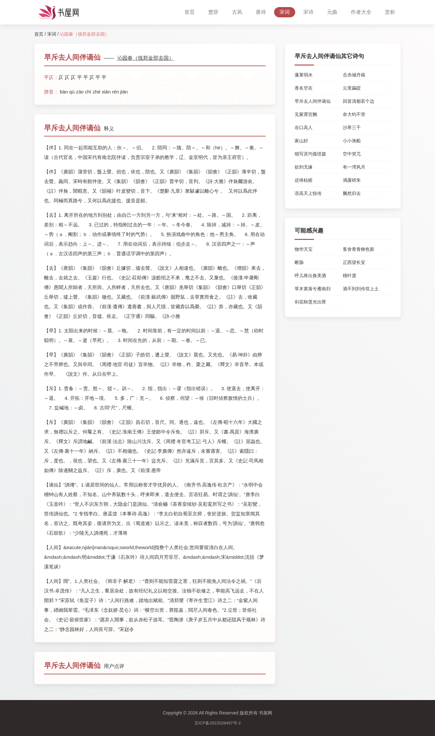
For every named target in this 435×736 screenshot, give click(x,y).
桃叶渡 (349, 275)
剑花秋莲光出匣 (310, 301)
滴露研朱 (352, 180)
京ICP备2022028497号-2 (217, 723)
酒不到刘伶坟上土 (361, 288)
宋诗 (308, 12)
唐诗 (261, 12)
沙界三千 (352, 127)
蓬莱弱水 (304, 74)
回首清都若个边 (358, 101)
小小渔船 (352, 140)
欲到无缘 (304, 167)
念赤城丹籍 (354, 74)
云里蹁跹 (352, 88)
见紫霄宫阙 (306, 114)
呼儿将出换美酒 (310, 275)
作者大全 (361, 12)
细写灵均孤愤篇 (310, 153)
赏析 (390, 12)
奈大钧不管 (354, 114)
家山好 (301, 140)
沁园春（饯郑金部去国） (145, 58)
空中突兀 (352, 153)
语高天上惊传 (308, 193)
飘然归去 (352, 193)
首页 (189, 12)
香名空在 (304, 88)
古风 (237, 12)
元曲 (332, 12)
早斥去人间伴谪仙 (313, 101)
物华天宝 (304, 249)
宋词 (285, 12)
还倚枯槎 (304, 180)
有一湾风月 (354, 167)
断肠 (299, 262)
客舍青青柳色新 (358, 249)
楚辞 (213, 12)
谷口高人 (304, 127)
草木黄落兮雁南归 (313, 288)
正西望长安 (354, 262)
